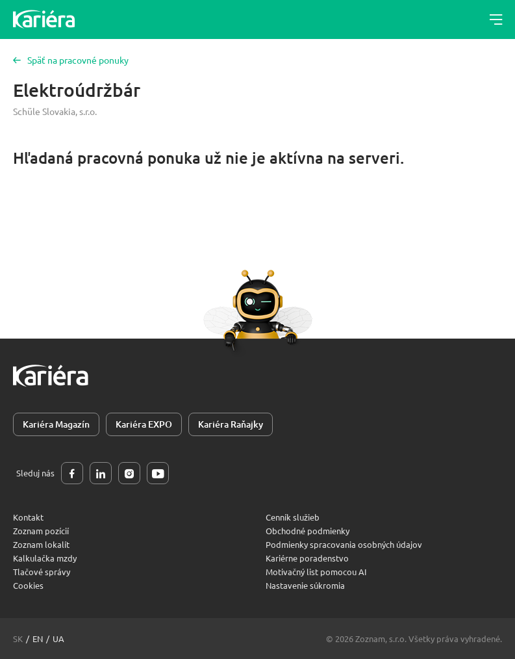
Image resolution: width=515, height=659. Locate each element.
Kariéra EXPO (144, 424)
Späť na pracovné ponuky (71, 60)
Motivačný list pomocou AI (316, 571)
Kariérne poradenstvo (307, 557)
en (37, 638)
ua (58, 638)
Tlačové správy (41, 571)
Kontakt (28, 517)
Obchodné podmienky (307, 530)
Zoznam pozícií (41, 530)
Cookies (28, 585)
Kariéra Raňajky (230, 424)
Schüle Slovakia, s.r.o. (55, 111)
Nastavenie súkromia (305, 585)
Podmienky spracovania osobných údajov (344, 544)
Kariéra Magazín (56, 424)
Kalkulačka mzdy (45, 557)
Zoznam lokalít (41, 544)
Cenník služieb (293, 517)
